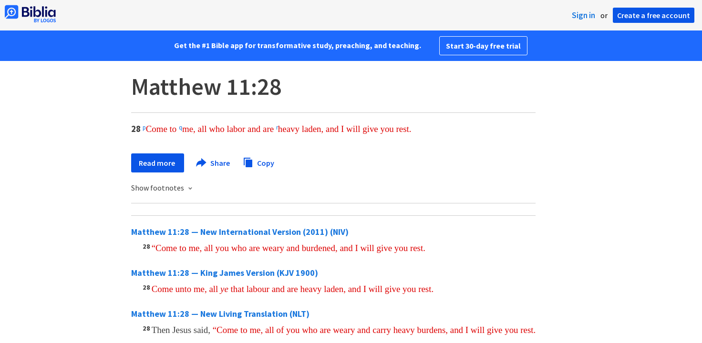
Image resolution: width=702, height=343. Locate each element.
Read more (157, 163)
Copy (258, 162)
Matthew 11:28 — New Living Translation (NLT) (220, 313)
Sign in (583, 15)
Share (213, 163)
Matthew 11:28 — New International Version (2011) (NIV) (240, 231)
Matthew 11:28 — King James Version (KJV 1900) (224, 272)
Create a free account (653, 15)
